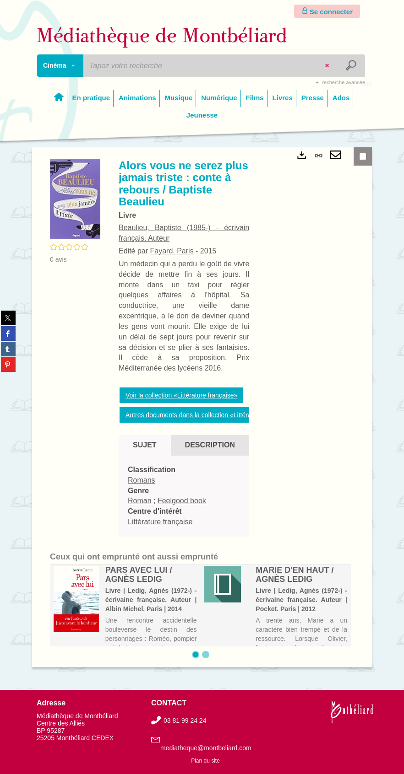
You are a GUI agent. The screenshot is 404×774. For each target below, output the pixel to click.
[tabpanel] (184, 496)
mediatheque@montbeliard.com (205, 748)
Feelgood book (182, 501)
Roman (140, 501)
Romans (141, 480)
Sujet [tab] (145, 445)
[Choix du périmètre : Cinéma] (60, 65)
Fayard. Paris (171, 251)
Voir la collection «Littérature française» (181, 395)
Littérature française (160, 522)
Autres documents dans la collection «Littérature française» (210, 415)
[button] (75, 198)
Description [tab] (210, 445)
